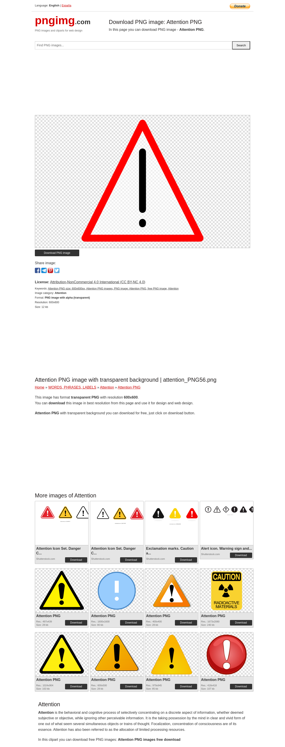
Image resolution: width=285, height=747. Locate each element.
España (66, 5)
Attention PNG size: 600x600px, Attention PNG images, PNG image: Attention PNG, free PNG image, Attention (113, 288)
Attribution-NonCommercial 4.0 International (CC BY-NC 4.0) (97, 282)
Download (76, 559)
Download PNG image (57, 252)
